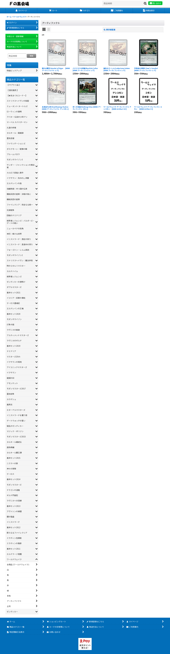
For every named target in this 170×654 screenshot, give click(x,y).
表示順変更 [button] (109, 29)
